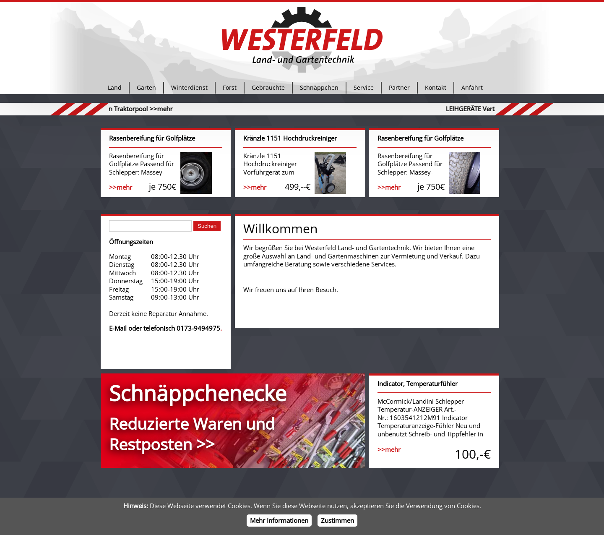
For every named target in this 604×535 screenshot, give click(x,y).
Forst (230, 90)
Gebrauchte (268, 90)
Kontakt (435, 90)
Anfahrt (472, 90)
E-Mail (118, 328)
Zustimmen (337, 520)
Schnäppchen (319, 90)
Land (115, 90)
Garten (146, 90)
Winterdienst (189, 90)
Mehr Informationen (279, 520)
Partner (399, 90)
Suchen (207, 226)
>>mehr (185, 108)
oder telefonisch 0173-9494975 (174, 328)
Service (364, 90)
